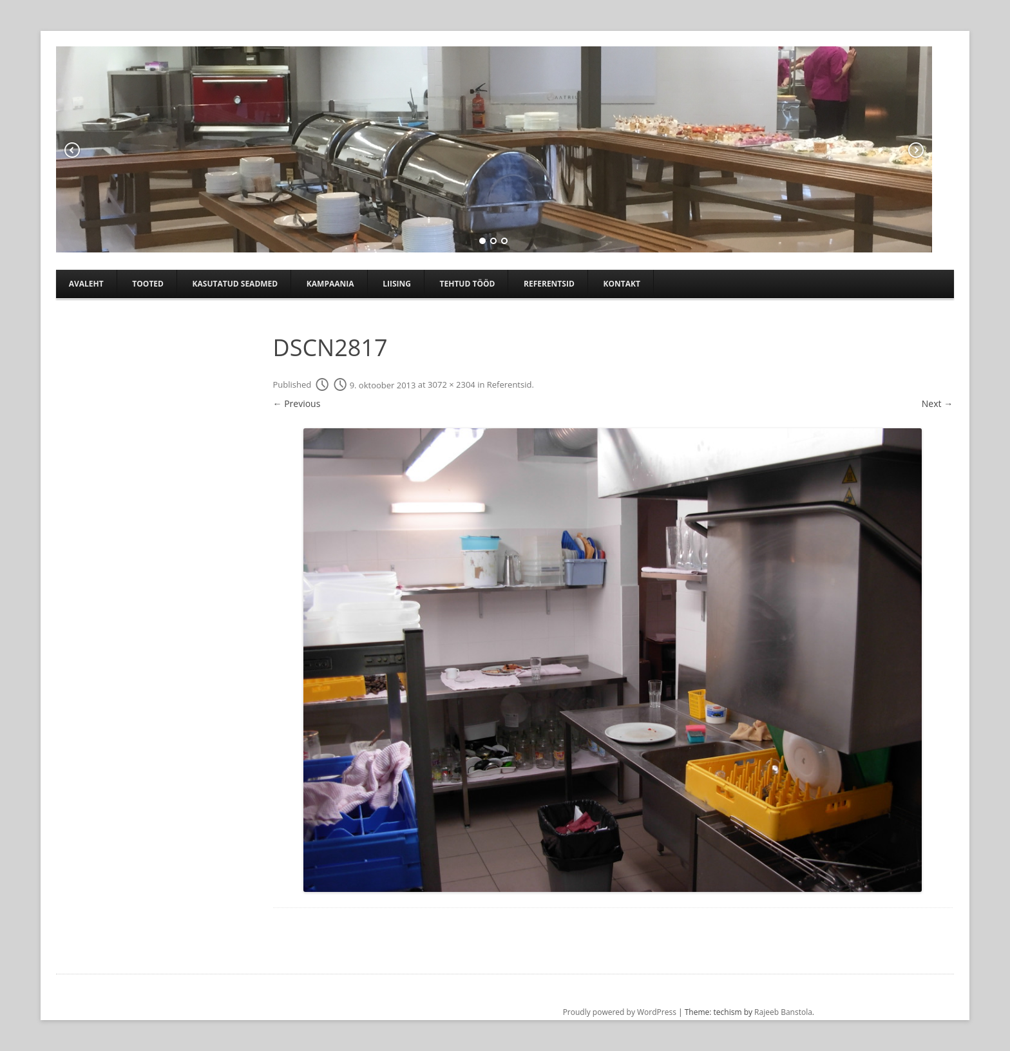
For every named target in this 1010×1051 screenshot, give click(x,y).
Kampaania (330, 283)
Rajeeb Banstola (783, 1012)
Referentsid (549, 283)
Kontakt (621, 283)
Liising (397, 283)
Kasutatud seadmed (235, 283)
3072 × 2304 (451, 385)
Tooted (148, 283)
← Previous (297, 403)
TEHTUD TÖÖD (467, 283)
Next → (937, 403)
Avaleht (86, 283)
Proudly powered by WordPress (619, 1012)
